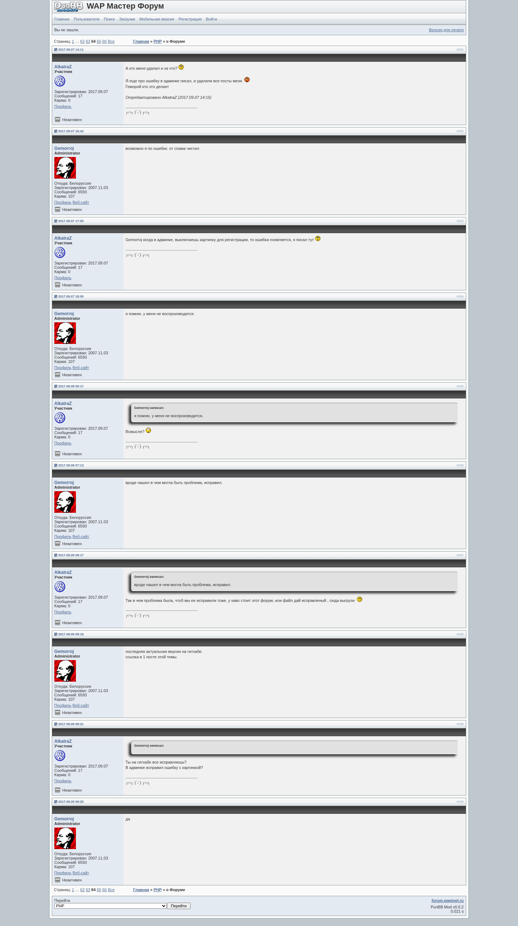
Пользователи (87, 19)
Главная (61, 19)
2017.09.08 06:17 (71, 386)
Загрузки (127, 19)
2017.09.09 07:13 (71, 465)
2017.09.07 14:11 (71, 49)
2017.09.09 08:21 (71, 724)
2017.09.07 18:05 (71, 296)
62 (82, 41)
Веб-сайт (81, 202)
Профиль (63, 106)
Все (111, 41)
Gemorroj (64, 148)
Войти (211, 19)
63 (88, 41)
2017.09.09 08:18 (71, 634)
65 (99, 41)
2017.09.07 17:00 (71, 221)
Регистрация (189, 19)
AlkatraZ (63, 66)
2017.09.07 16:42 (71, 131)
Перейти (122, 903)
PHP (158, 41)
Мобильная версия (156, 19)
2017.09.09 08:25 (71, 801)
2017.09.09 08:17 (71, 555)
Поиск (109, 19)
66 (104, 41)
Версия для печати (446, 30)
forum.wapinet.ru (448, 900)
